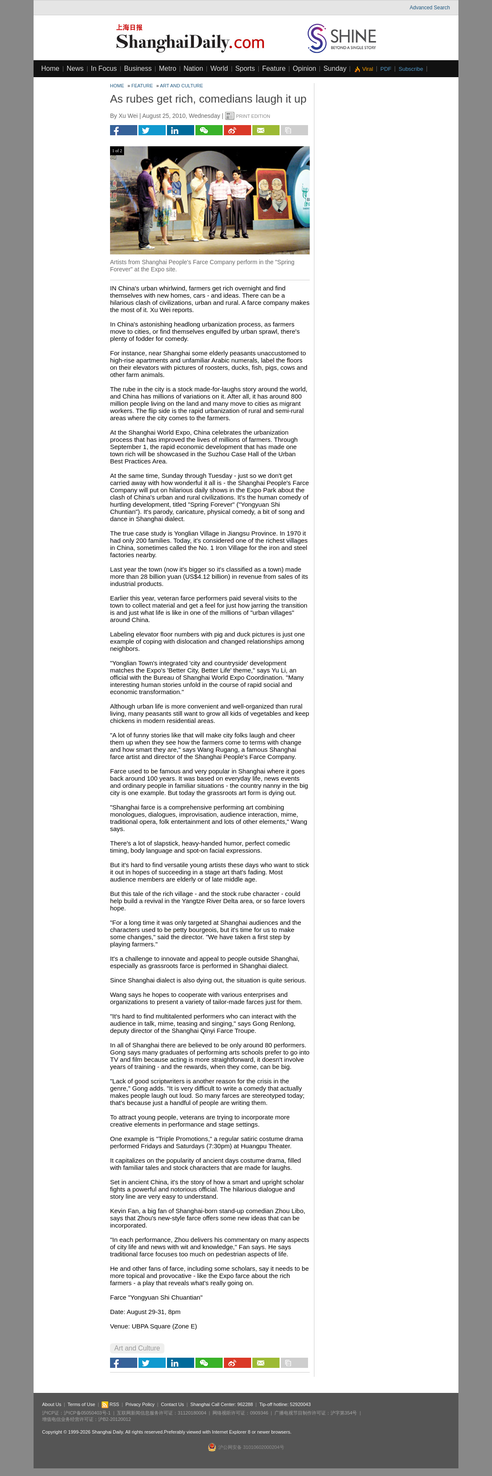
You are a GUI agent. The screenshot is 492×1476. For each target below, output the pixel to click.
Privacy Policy (139, 1404)
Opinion (304, 68)
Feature (274, 68)
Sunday (334, 68)
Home (50, 68)
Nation (193, 68)
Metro (167, 68)
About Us (51, 1404)
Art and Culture (181, 85)
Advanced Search (430, 8)
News (75, 68)
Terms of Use (81, 1404)
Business (138, 68)
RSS (110, 1404)
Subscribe (411, 69)
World (219, 68)
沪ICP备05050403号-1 (87, 1412)
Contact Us (172, 1404)
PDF (385, 69)
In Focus (104, 68)
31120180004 (192, 1412)
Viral (367, 69)
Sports (245, 68)
